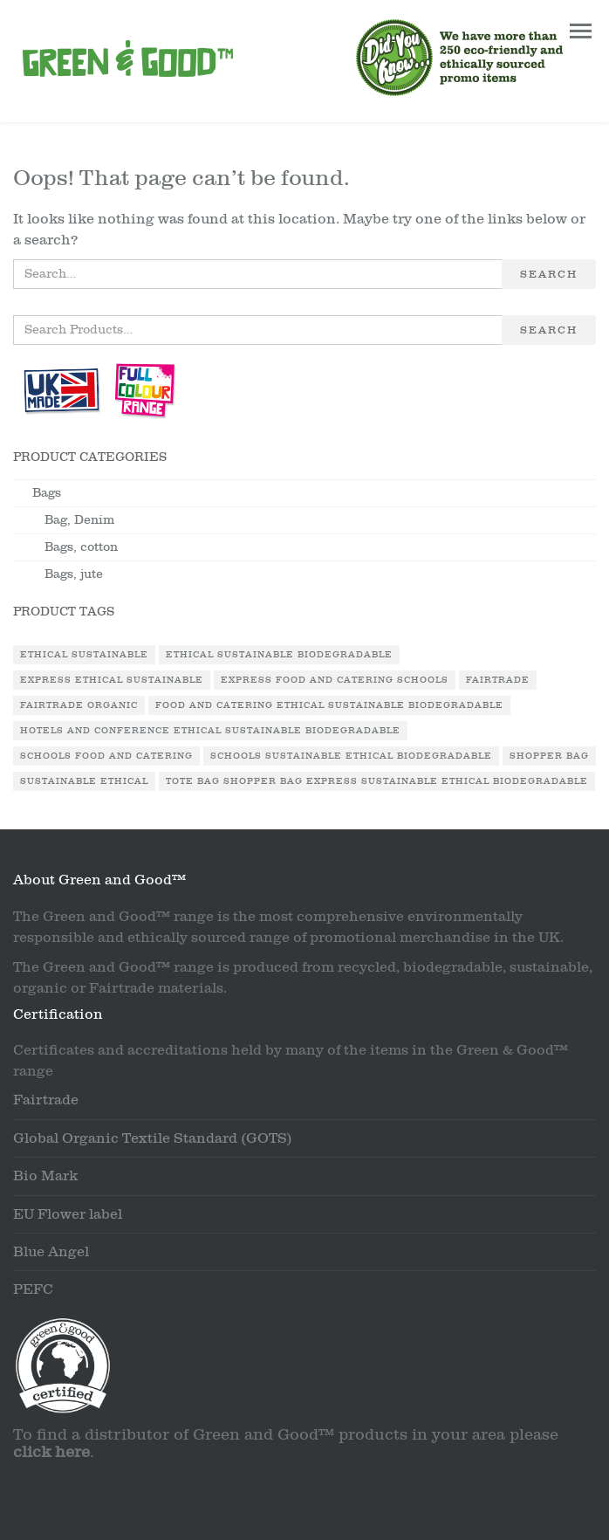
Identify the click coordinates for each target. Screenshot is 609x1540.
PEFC (33, 1289)
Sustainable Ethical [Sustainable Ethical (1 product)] (84, 781)
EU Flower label (67, 1214)
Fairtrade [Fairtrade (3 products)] (498, 680)
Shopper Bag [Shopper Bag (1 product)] (549, 756)
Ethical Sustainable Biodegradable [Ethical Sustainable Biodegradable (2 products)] (279, 655)
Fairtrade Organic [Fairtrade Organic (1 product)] (79, 705)
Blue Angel (51, 1252)
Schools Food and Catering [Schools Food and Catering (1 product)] (106, 756)
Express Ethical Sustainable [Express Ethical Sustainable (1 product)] (111, 680)
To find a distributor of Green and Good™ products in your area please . (285, 1443)
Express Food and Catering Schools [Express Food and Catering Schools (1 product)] (334, 680)
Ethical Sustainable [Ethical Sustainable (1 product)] (84, 655)
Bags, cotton (81, 547)
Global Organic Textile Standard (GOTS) (152, 1138)
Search (549, 274)
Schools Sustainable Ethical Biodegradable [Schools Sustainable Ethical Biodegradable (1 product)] (351, 756)
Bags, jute (73, 574)
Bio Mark (45, 1176)
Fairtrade (46, 1100)
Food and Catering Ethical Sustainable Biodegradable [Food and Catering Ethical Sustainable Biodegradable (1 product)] (329, 705)
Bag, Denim (79, 519)
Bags (46, 492)
